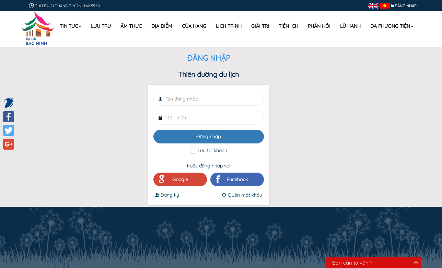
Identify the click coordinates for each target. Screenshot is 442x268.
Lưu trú (101, 26)
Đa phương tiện (392, 26)
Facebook (232, 179)
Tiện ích (288, 26)
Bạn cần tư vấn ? (352, 262)
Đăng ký (167, 195)
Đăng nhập (406, 5)
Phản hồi (319, 26)
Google (173, 179)
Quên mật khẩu (242, 195)
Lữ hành (350, 26)
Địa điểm (161, 26)
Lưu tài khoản (212, 150)
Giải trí (260, 26)
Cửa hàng (194, 26)
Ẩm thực (131, 26)
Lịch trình (229, 26)
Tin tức (70, 26)
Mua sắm (209, 217)
